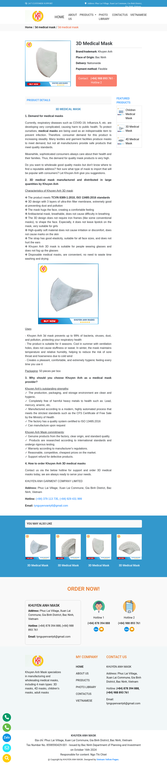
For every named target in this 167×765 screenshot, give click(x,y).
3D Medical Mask (37, 565)
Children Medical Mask (130, 114)
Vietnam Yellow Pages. (108, 759)
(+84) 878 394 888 (99, 623)
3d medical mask (45, 27)
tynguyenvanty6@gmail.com (51, 505)
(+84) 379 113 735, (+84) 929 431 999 (59, 498)
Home (28, 27)
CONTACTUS (120, 14)
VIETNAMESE (138, 14)
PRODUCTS (87, 14)
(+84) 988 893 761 (101, 78)
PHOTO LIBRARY (104, 17)
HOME (59, 17)
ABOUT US (72, 17)
